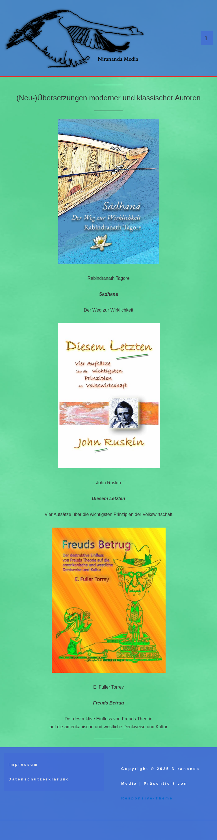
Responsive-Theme (147, 798)
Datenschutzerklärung (39, 779)
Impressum (23, 764)
